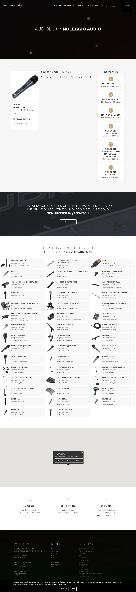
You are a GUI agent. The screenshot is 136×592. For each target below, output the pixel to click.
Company (56, 6)
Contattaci (68, 222)
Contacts (93, 6)
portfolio (69, 6)
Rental (81, 6)
